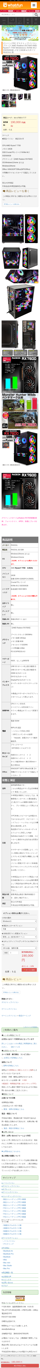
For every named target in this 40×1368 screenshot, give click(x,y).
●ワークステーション (10, 1238)
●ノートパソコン (8, 1183)
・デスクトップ (8, 1244)
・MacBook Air (7, 1251)
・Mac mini (6, 1263)
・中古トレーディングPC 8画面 (14, 1217)
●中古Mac (5, 1248)
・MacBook (6, 1257)
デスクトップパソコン (10, 1002)
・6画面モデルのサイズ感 (11, 1231)
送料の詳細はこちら (11, 1065)
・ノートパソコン (8, 1241)
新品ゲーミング (25, 1016)
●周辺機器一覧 (7, 1272)
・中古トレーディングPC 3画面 (14, 1208)
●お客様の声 (6, 1276)
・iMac (4, 1260)
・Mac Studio (7, 1265)
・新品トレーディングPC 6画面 (14, 1202)
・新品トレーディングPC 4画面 (14, 1199)
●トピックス (6, 1280)
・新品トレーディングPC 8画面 (14, 1205)
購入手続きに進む (20, 1366)
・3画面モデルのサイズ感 (11, 1225)
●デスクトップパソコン (11, 1186)
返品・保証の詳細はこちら (14, 1128)
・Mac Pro (6, 1268)
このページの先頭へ (30, 1027)
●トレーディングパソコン (11, 1196)
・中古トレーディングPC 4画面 (14, 1211)
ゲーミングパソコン (9, 1009)
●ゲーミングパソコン (10, 1192)
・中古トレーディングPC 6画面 (14, 1214)
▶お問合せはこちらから (11, 1151)
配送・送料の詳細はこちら (14, 1109)
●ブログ (5, 1286)
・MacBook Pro (8, 1254)
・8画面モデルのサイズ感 (11, 1234)
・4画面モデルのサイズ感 (11, 1228)
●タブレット (6, 1189)
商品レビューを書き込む (12, 204)
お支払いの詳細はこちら (13, 1058)
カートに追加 (29, 970)
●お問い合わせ (7, 1283)
